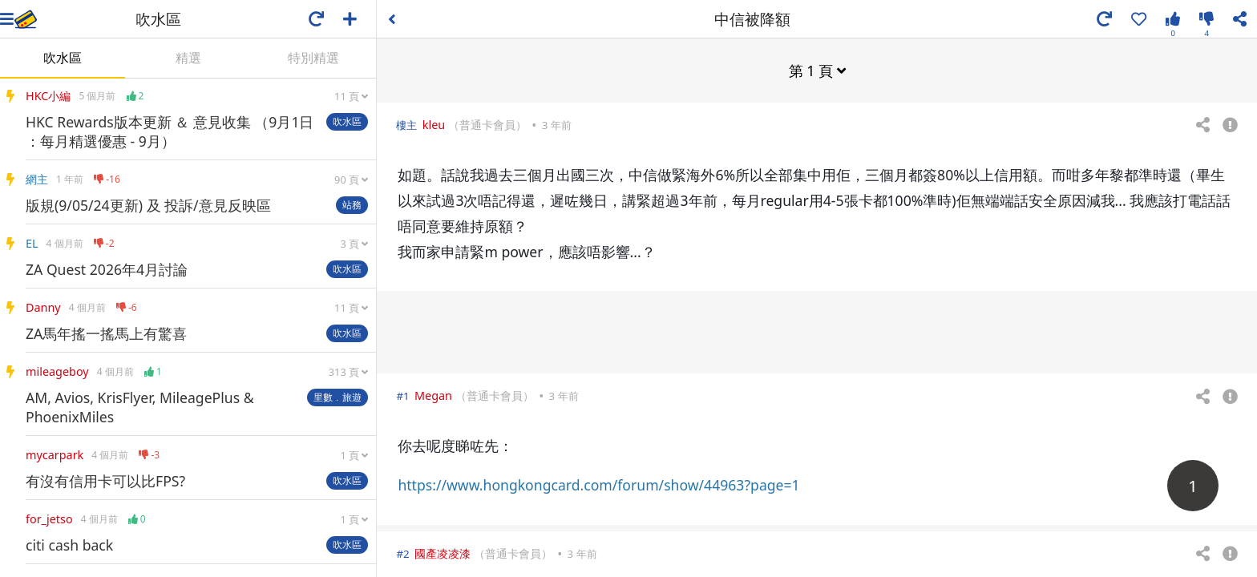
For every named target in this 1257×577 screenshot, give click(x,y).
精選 (188, 58)
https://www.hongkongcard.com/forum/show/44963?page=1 (598, 484)
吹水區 (62, 58)
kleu (433, 123)
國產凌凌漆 (442, 552)
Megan (433, 394)
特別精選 (313, 58)
